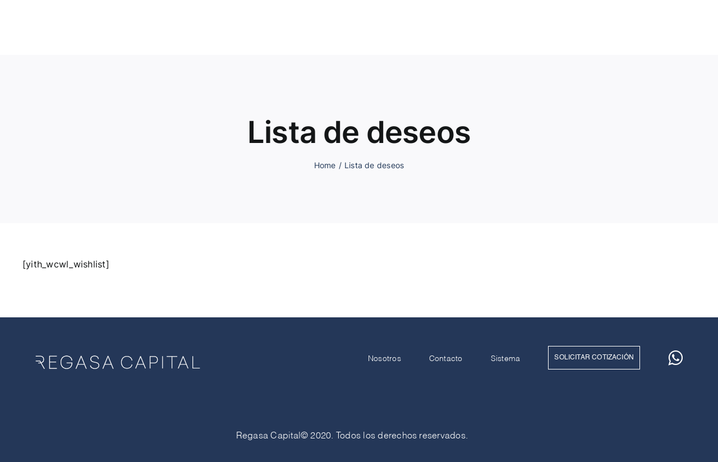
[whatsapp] (682, 27)
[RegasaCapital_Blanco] (95, 21)
